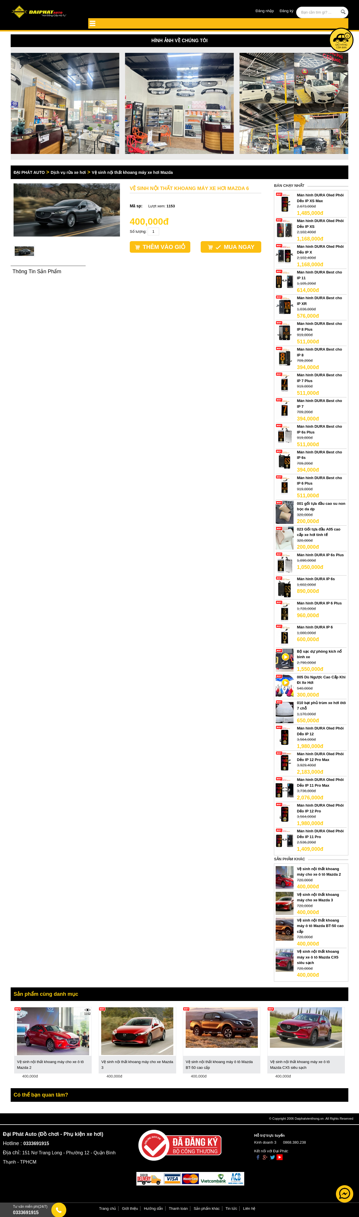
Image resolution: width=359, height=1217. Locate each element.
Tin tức (231, 1208)
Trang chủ (107, 1208)
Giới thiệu (130, 1208)
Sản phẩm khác (207, 1208)
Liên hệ (249, 1208)
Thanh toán (178, 1208)
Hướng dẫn (153, 1208)
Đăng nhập (264, 11)
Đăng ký (287, 11)
